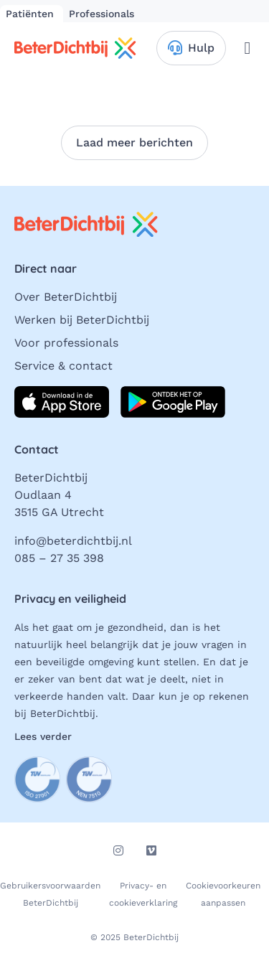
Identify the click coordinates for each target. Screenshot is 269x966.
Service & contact (63, 365)
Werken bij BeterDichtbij (81, 320)
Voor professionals (66, 343)
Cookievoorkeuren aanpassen (223, 894)
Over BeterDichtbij (65, 297)
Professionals (101, 13)
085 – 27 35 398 (59, 558)
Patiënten (31, 13)
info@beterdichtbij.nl (73, 541)
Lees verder (43, 736)
